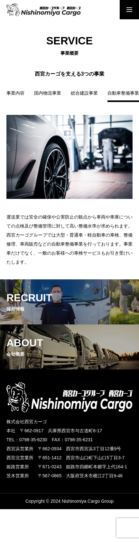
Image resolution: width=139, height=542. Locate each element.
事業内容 (15, 93)
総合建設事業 (84, 93)
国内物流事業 (47, 93)
